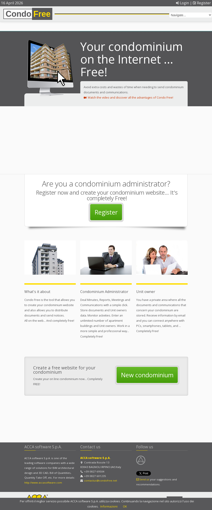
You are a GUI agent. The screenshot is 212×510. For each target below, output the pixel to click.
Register (202, 3)
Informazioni (109, 506)
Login (182, 3)
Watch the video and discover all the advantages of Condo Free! (128, 97)
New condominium (147, 375)
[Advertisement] (106, 140)
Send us (142, 479)
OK (125, 506)
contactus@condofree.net (100, 480)
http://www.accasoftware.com (43, 482)
